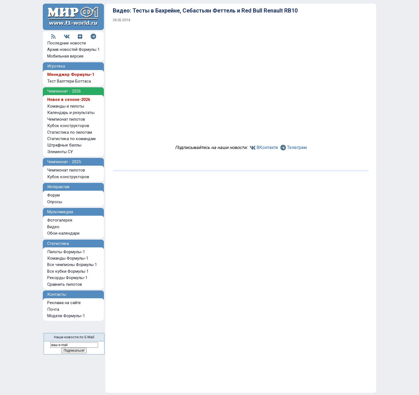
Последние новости (66, 43)
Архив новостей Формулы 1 (73, 49)
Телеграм (297, 147)
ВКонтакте (267, 147)
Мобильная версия (65, 56)
